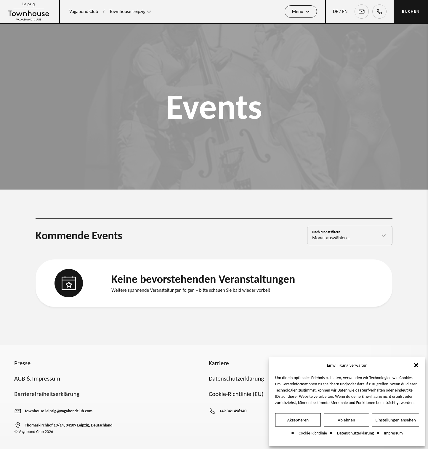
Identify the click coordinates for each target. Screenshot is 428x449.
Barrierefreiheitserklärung (46, 394)
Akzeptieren (298, 420)
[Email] (362, 11)
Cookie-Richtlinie (313, 433)
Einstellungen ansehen (395, 420)
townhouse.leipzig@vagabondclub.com (58, 410)
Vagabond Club (83, 11)
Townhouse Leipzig (131, 11)
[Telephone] (379, 11)
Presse (22, 363)
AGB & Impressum (37, 378)
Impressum (393, 433)
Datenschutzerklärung (355, 433)
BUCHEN (411, 11)
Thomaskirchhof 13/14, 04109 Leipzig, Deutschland (69, 425)
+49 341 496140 (232, 410)
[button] (416, 365)
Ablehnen (346, 420)
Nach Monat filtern (326, 235)
